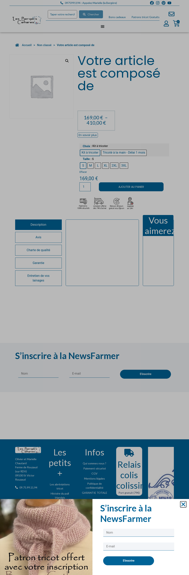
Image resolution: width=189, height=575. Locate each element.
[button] (183, 514)
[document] (94, 287)
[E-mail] (138, 556)
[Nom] (138, 542)
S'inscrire (128, 570)
